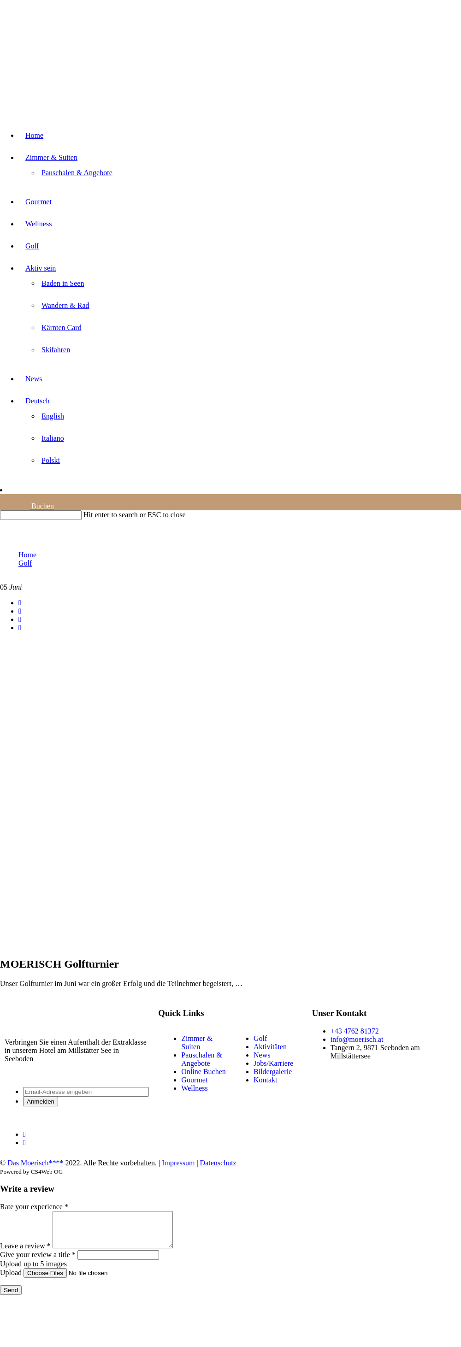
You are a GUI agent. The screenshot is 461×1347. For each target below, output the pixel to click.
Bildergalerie (273, 1071)
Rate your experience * (34, 1207)
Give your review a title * (38, 1261)
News (262, 1055)
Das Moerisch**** (35, 1163)
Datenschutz (218, 1163)
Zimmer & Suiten (197, 1042)
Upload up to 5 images (33, 1271)
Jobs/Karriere (273, 1063)
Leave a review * (25, 1253)
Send (11, 1297)
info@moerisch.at (357, 1039)
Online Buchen (203, 1071)
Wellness (194, 1088)
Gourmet (194, 1080)
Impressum (178, 1163)
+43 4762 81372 (355, 1031)
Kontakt (266, 1080)
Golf (260, 1038)
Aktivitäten (270, 1047)
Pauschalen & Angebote (201, 1059)
